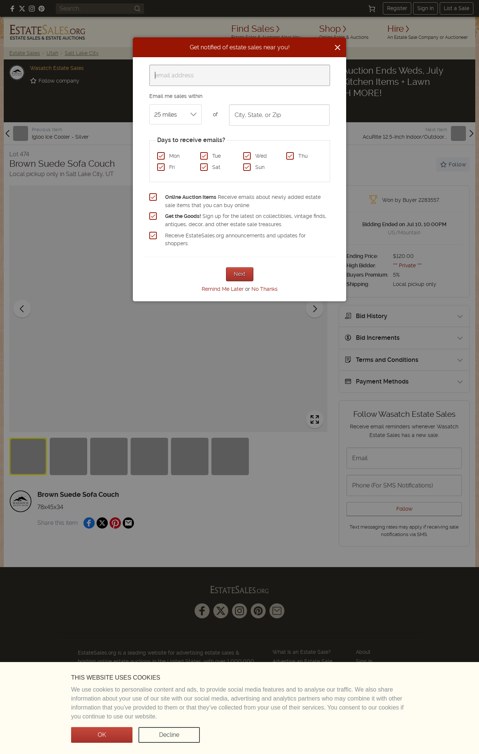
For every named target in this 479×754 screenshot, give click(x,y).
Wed (261, 156)
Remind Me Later (223, 289)
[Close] (338, 47)
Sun (260, 167)
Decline (169, 734)
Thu (303, 156)
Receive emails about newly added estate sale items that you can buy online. (243, 201)
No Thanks (264, 289)
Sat (216, 167)
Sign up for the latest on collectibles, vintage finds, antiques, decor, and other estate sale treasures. (245, 220)
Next (239, 274)
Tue (216, 156)
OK (102, 734)
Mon (174, 156)
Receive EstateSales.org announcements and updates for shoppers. (235, 240)
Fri (172, 167)
